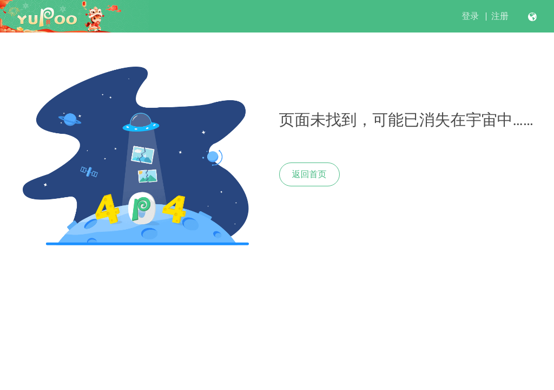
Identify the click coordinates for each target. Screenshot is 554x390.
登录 (470, 16)
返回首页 (309, 174)
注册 (500, 16)
